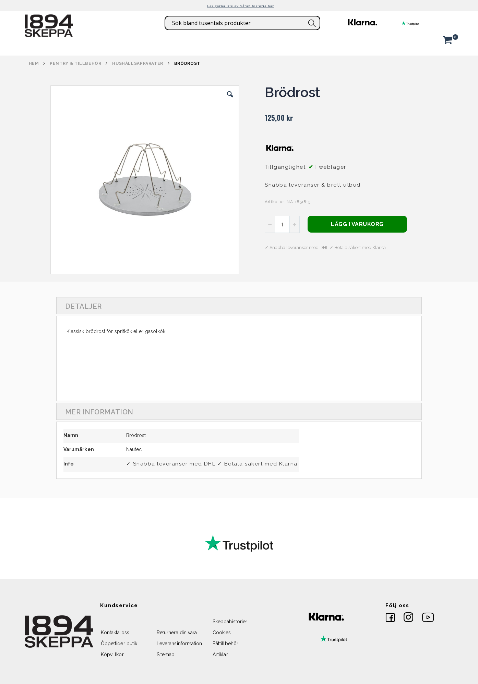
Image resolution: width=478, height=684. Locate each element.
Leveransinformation (179, 643)
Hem (34, 63)
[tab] (239, 305)
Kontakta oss (115, 632)
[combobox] (242, 23)
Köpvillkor (112, 654)
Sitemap (166, 654)
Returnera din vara (177, 632)
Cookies (222, 632)
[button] (230, 99)
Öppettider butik (119, 643)
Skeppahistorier (230, 621)
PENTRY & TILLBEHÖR (75, 63)
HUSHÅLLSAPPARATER (137, 63)
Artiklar (220, 654)
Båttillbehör (225, 643)
